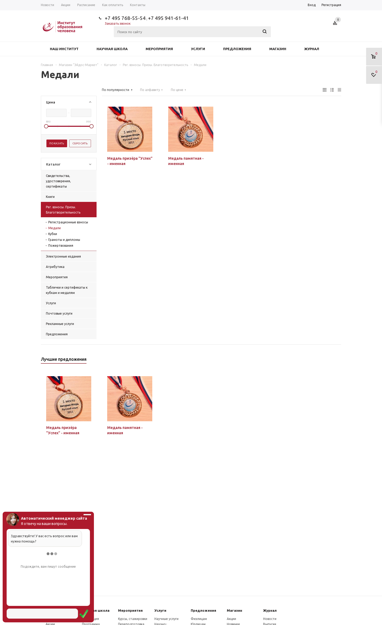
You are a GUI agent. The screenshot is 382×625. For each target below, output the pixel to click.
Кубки (52, 234)
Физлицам (199, 618)
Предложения (237, 49)
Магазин (277, 49)
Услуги (198, 49)
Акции (231, 618)
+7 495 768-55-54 (125, 18)
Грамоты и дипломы (64, 239)
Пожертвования (60, 245)
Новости (269, 618)
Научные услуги (166, 618)
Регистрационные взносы (68, 222)
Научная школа (112, 49)
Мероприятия (159, 49)
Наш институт (64, 49)
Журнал (311, 49)
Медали (54, 228)
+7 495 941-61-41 (168, 18)
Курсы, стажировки (132, 618)
